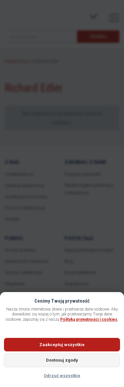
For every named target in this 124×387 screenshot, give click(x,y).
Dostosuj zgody (62, 360)
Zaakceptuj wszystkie (62, 344)
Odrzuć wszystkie (62, 375)
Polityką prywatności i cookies (88, 319)
